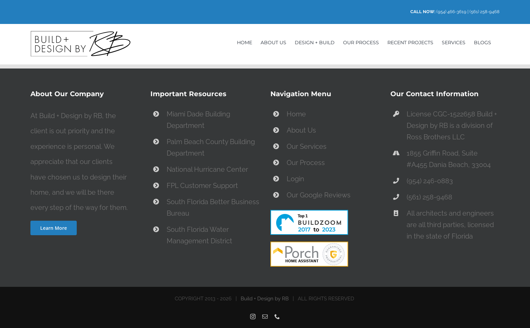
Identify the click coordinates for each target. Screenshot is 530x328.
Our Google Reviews (319, 195)
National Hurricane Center (207, 169)
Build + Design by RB (265, 299)
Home (296, 114)
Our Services (307, 146)
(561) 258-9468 (484, 11)
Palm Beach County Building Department (211, 147)
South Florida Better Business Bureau (213, 207)
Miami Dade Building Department (198, 120)
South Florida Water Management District (199, 235)
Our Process (306, 163)
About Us (301, 130)
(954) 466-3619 (451, 11)
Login (295, 179)
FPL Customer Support (202, 186)
